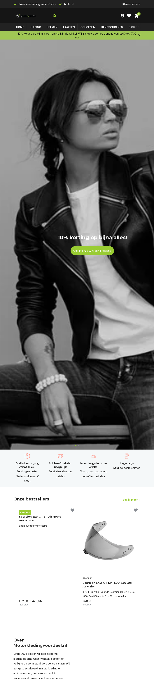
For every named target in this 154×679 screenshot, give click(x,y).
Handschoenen (112, 27)
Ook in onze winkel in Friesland (92, 250)
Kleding (35, 27)
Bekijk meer (130, 499)
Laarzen (69, 27)
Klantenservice (131, 4)
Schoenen (87, 27)
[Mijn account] (122, 16)
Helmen (52, 27)
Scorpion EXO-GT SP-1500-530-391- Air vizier (108, 584)
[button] (75, 445)
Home (20, 27)
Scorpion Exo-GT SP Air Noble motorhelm (40, 518)
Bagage (134, 27)
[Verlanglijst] (129, 16)
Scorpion (24, 511)
